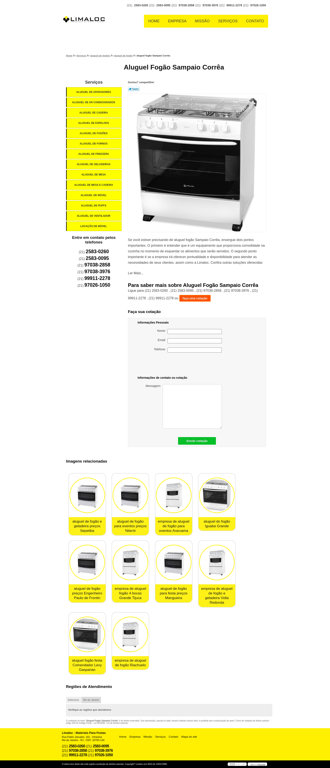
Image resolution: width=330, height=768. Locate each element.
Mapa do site (189, 736)
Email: (190, 340)
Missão (202, 21)
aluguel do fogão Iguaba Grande (217, 523)
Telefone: (188, 350)
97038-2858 (186, 5)
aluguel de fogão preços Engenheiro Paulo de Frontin (87, 593)
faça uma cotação (195, 298)
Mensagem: (184, 406)
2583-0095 (163, 5)
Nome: (189, 331)
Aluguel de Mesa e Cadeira (94, 184)
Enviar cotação (197, 441)
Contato (255, 21)
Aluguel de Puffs (94, 205)
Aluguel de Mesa (93, 174)
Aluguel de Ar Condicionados (94, 102)
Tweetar (134, 89)
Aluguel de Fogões (94, 133)
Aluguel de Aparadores (94, 92)
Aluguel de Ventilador (94, 215)
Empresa (177, 21)
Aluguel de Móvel (94, 195)
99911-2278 (234, 5)
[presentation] (192, 365)
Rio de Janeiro (91, 699)
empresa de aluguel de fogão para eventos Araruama (173, 526)
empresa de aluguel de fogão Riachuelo (130, 662)
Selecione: (74, 699)
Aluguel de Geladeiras (94, 164)
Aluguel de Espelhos (94, 123)
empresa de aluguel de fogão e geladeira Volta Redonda (217, 596)
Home (154, 21)
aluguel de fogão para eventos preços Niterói (130, 526)
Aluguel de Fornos (94, 143)
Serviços (228, 21)
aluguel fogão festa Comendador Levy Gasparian (87, 665)
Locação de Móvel (94, 226)
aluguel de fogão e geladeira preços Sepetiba (87, 526)
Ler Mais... (136, 273)
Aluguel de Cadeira (94, 112)
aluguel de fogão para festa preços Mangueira (173, 593)
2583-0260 (141, 5)
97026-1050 (258, 5)
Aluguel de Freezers (93, 154)
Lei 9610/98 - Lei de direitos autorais (111, 723)
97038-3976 (210, 5)
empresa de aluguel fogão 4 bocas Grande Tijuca (130, 593)
